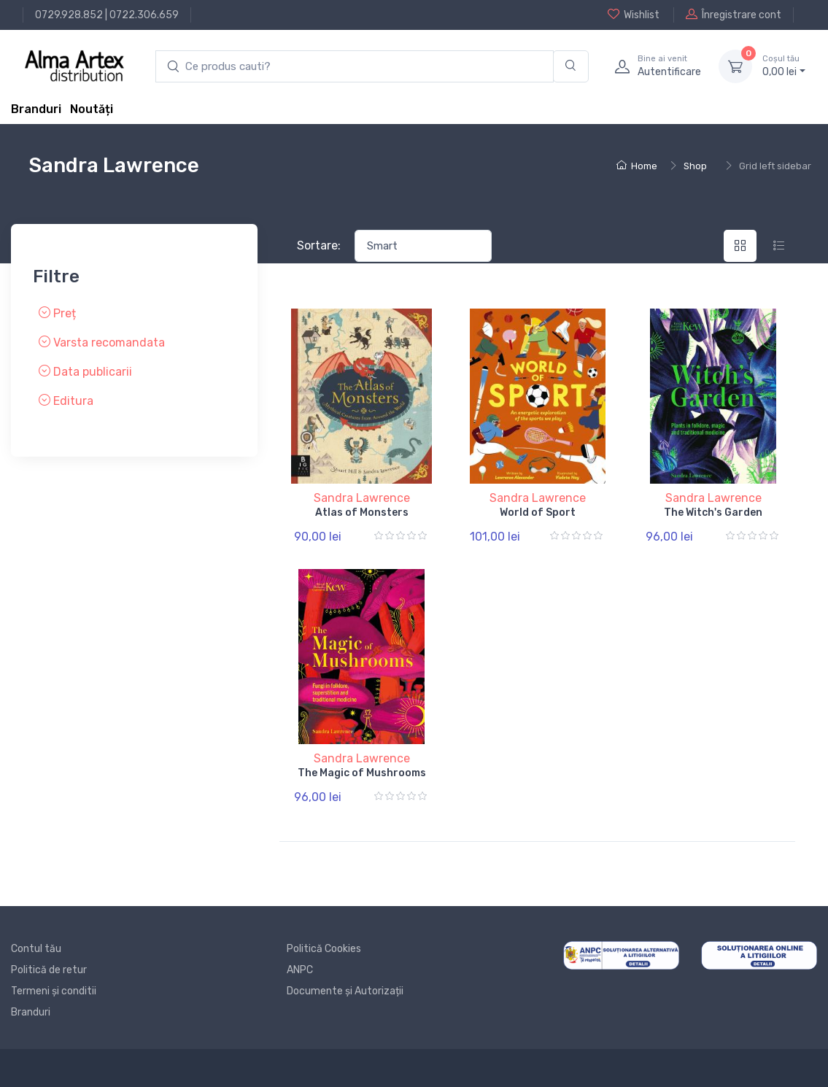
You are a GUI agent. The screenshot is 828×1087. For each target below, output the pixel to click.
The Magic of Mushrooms (362, 773)
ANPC (300, 970)
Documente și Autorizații (345, 991)
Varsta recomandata (102, 342)
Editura (66, 400)
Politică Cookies (324, 949)
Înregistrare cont (733, 14)
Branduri (36, 109)
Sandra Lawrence (362, 498)
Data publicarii (85, 371)
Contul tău (36, 949)
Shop (695, 165)
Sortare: (319, 245)
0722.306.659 (144, 15)
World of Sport (538, 512)
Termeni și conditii (53, 991)
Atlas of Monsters (362, 512)
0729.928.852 (69, 15)
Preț (57, 313)
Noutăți (91, 109)
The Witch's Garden (713, 512)
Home (636, 165)
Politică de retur (49, 970)
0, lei (783, 65)
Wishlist (633, 14)
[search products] (354, 66)
